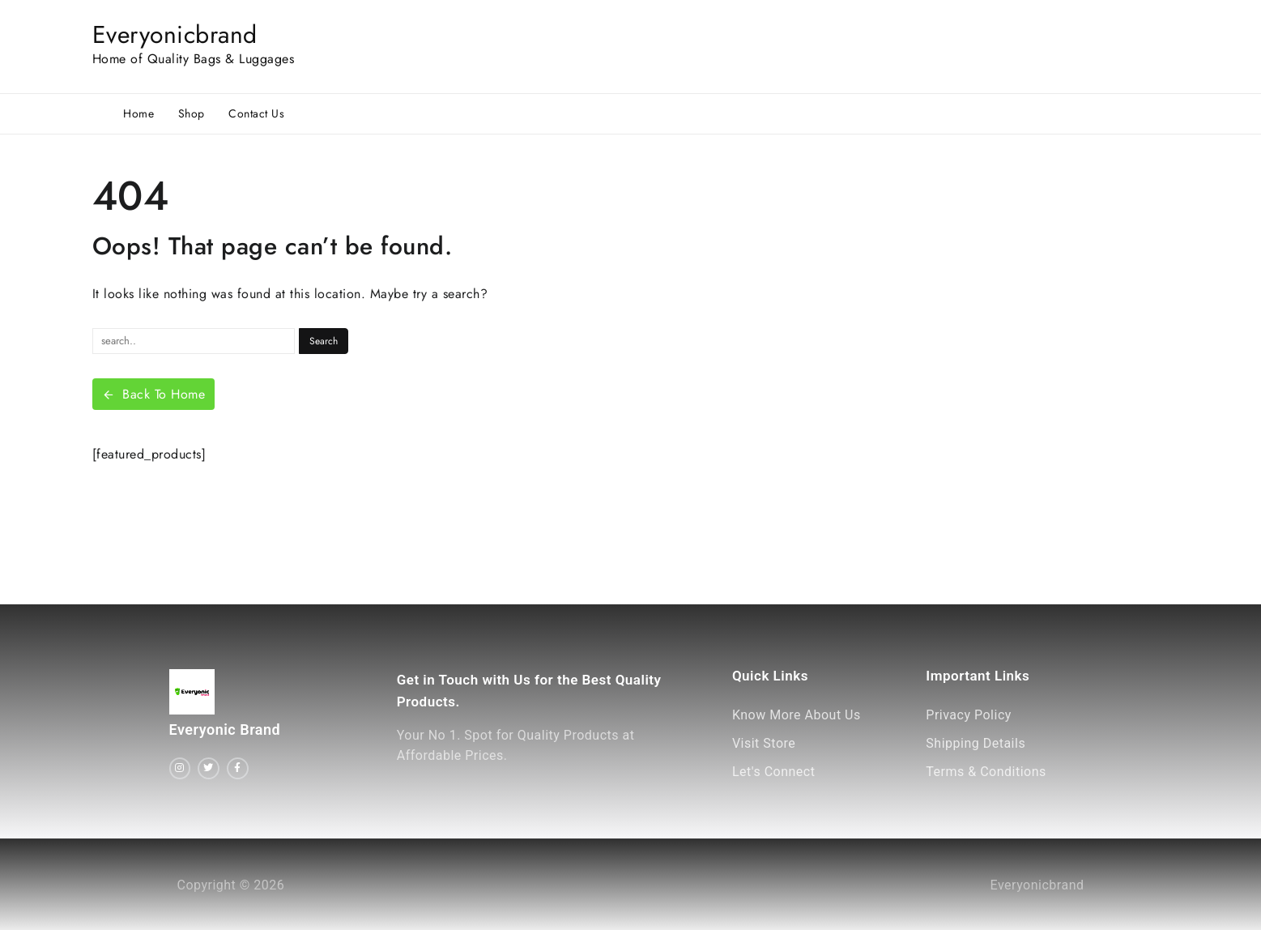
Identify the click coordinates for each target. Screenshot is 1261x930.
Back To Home (154, 394)
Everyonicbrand (175, 34)
